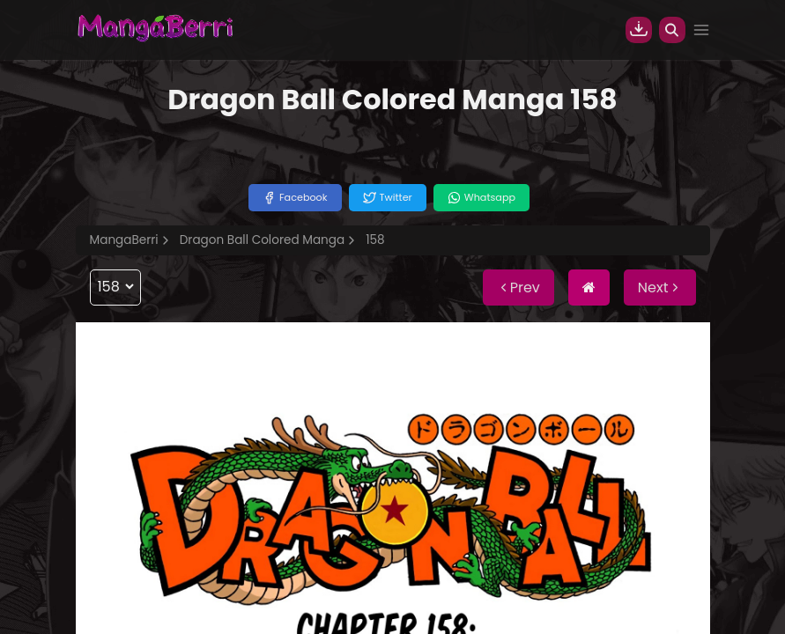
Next (660, 287)
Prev (518, 287)
